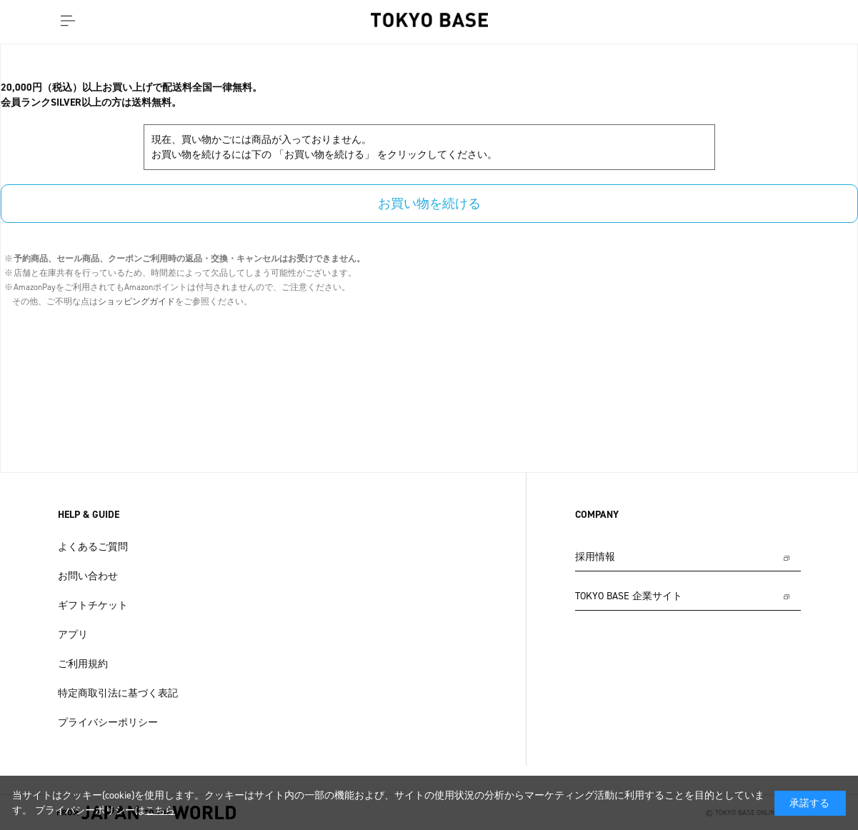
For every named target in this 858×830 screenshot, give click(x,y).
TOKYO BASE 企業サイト (628, 596)
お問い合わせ (88, 576)
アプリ (73, 634)
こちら (160, 810)
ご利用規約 (83, 664)
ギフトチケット (93, 605)
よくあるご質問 (93, 547)
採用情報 (595, 557)
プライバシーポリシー (108, 722)
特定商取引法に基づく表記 (118, 693)
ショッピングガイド (136, 301)
